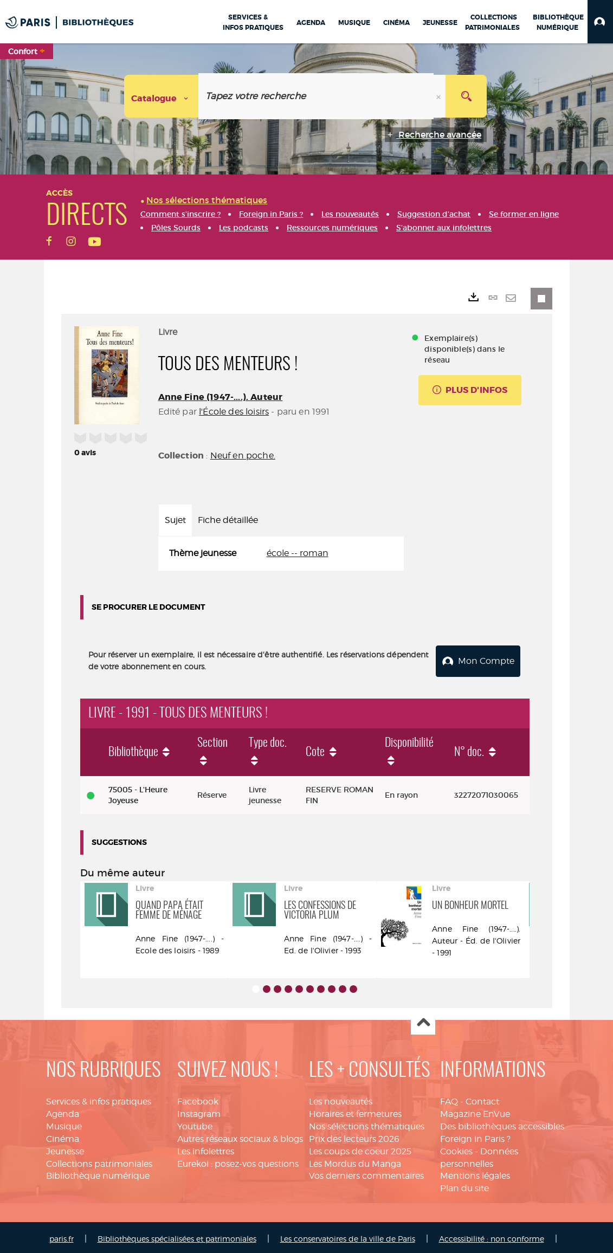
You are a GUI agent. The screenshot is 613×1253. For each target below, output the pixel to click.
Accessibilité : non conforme (491, 1235)
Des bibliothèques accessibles (502, 1123)
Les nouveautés (340, 1098)
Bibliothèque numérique (98, 1172)
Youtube (194, 1123)
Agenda (62, 1111)
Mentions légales (475, 1172)
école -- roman (297, 553)
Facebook (197, 1098)
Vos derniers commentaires (366, 1172)
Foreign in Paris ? (475, 1136)
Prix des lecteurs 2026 (354, 1136)
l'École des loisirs (234, 411)
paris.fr (61, 1235)
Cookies (456, 1148)
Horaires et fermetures (355, 1111)
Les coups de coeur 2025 (360, 1148)
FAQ (449, 1098)
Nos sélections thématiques (366, 1123)
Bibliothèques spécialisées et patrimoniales (177, 1235)
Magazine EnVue (475, 1111)
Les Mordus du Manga (355, 1160)
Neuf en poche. (242, 455)
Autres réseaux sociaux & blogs (240, 1136)
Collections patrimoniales (99, 1160)
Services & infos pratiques (98, 1098)
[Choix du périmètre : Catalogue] (161, 96)
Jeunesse (65, 1148)
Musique (64, 1123)
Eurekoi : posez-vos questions (238, 1160)
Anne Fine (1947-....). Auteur (220, 397)
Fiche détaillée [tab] (228, 520)
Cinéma (62, 1136)
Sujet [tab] (175, 520)
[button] (600, 21)
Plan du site (464, 1185)
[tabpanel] (281, 553)
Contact (482, 1098)
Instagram (199, 1111)
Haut (423, 1019)
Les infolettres (205, 1148)
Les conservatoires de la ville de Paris (347, 1235)
